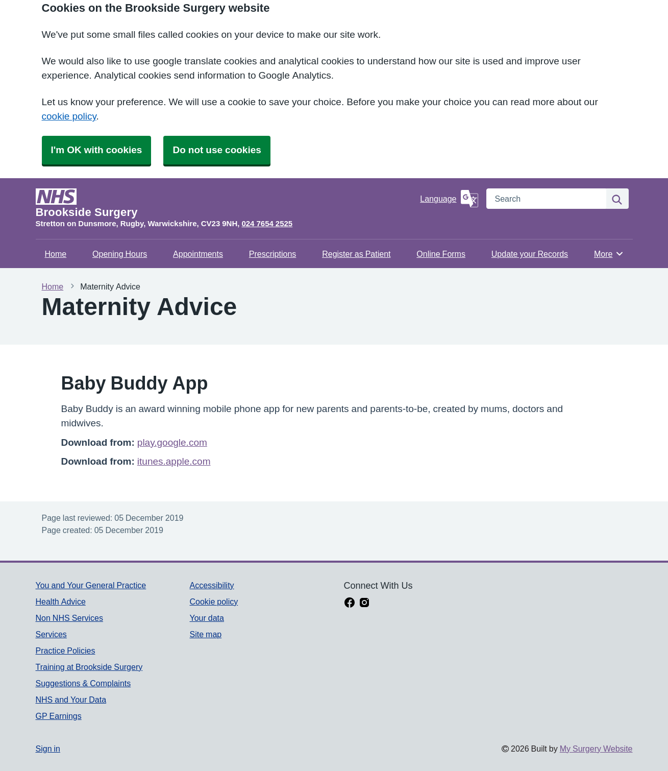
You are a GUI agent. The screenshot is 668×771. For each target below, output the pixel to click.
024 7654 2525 (266, 223)
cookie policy (69, 116)
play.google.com (172, 442)
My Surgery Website (596, 748)
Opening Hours (119, 254)
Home (56, 254)
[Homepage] (226, 203)
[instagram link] (364, 603)
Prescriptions (272, 254)
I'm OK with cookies (96, 150)
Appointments (198, 254)
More (609, 254)
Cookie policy (213, 601)
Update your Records (529, 254)
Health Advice (61, 601)
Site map (205, 634)
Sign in (48, 748)
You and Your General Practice (91, 585)
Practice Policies (65, 650)
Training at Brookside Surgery (89, 667)
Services (51, 634)
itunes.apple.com (174, 461)
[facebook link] (349, 603)
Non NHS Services (69, 618)
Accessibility (211, 585)
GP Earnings (59, 716)
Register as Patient (356, 254)
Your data (206, 618)
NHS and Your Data (71, 699)
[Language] (449, 198)
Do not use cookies (216, 150)
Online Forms (440, 254)
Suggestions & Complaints (83, 683)
